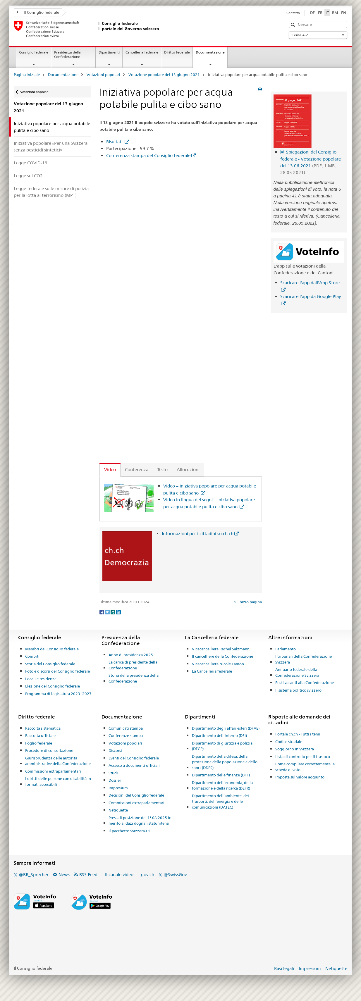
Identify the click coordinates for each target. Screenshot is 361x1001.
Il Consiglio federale (38, 12)
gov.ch (147, 874)
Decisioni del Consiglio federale (136, 795)
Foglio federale (38, 743)
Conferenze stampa (126, 735)
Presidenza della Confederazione (67, 54)
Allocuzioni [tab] (188, 469)
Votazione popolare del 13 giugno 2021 (164, 74)
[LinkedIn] (118, 611)
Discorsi (115, 750)
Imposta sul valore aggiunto (299, 777)
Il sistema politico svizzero (298, 690)
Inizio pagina (250, 601)
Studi (113, 773)
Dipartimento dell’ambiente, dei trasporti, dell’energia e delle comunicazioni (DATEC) (220, 801)
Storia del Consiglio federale (50, 663)
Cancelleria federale (142, 52)
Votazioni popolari (103, 74)
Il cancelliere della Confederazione (222, 656)
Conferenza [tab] (136, 469)
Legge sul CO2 (28, 175)
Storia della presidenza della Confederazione (134, 678)
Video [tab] (110, 469)
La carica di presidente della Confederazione (133, 665)
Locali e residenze (40, 678)
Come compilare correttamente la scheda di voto (305, 766)
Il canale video (119, 874)
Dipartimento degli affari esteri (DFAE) (225, 728)
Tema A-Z (318, 35)
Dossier (115, 780)
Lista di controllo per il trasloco (302, 756)
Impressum (118, 787)
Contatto (293, 13)
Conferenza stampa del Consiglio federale (148, 155)
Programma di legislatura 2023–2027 (58, 693)
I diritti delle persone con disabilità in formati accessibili (58, 781)
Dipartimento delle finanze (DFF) (221, 775)
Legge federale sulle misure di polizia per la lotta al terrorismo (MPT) (51, 192)
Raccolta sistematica (43, 728)
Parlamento (285, 649)
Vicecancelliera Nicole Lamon (218, 663)
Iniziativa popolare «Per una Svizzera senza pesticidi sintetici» (50, 146)
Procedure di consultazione (49, 750)
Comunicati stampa (126, 728)
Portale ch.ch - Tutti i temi (297, 734)
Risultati (115, 141)
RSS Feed (88, 874)
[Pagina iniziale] (97, 29)
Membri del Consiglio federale (52, 649)
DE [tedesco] (312, 12)
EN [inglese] (343, 12)
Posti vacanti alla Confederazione (304, 682)
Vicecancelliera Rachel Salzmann (221, 649)
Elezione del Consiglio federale (52, 686)
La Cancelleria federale (212, 671)
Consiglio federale (33, 52)
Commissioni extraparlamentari (53, 771)
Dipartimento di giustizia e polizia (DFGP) (222, 746)
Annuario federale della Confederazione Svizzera (297, 672)
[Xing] (113, 611)
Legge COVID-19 (30, 163)
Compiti (32, 656)
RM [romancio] (335, 12)
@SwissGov (175, 874)
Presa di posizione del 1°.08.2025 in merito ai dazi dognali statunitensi (140, 820)
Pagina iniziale (27, 74)
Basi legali (284, 968)
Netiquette (118, 810)
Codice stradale (288, 741)
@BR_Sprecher (34, 874)
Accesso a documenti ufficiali (134, 765)
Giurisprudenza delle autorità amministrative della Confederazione (58, 761)
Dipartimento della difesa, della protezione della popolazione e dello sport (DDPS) (224, 762)
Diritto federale (177, 52)
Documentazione (211, 54)
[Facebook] (102, 611)
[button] (294, 24)
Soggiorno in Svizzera (294, 749)
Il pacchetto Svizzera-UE (130, 830)
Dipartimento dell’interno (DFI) (219, 735)
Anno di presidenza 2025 (131, 654)
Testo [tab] (162, 469)
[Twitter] (108, 611)
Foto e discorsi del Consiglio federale (57, 671)
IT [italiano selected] (327, 12)
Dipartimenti (109, 52)
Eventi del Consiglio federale (134, 758)
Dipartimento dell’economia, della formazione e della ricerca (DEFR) (222, 785)
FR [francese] (320, 12)
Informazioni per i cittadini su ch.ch (197, 533)
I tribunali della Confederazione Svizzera (303, 659)
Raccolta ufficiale (40, 735)
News (64, 874)
